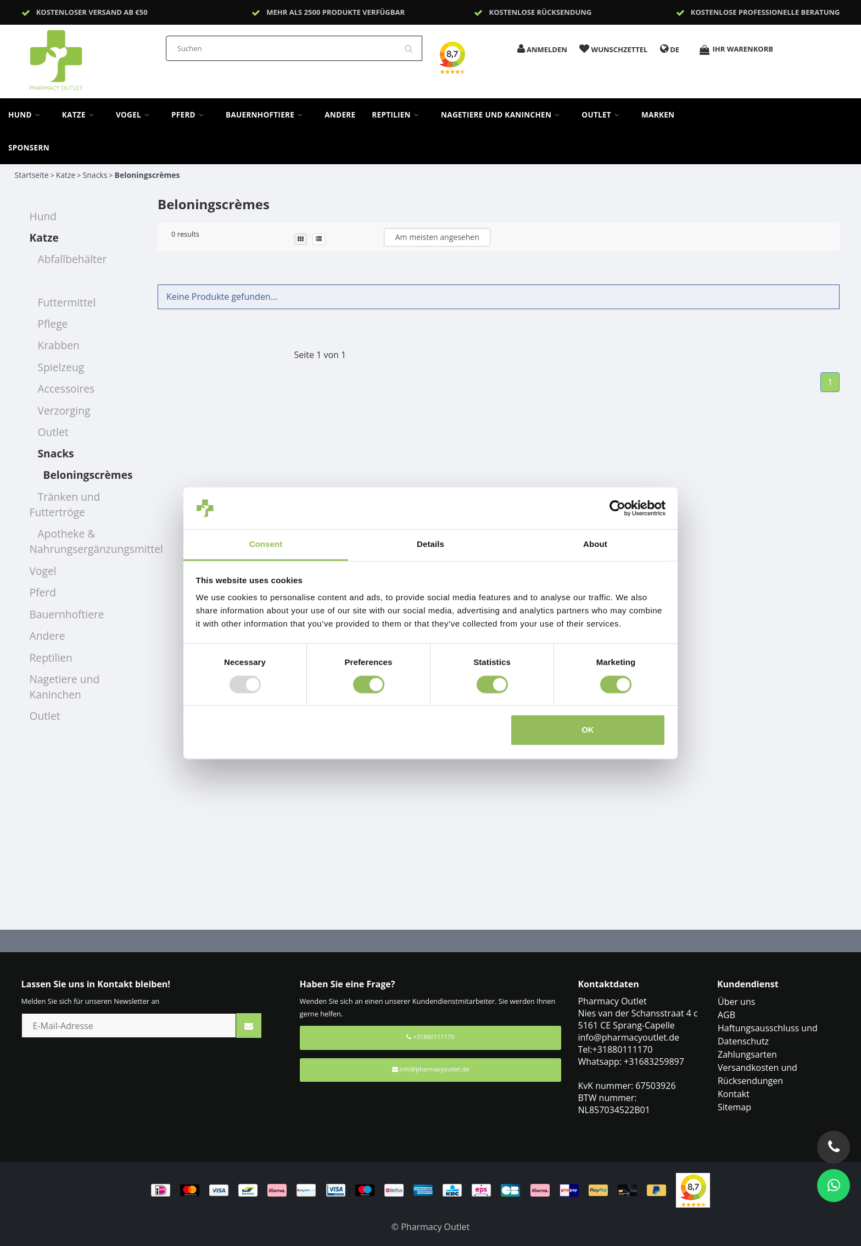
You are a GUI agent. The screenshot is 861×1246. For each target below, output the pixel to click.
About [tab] (595, 544)
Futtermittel (67, 302)
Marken (657, 115)
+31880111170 (430, 1036)
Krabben (59, 345)
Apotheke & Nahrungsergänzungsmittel (96, 541)
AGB (726, 1015)
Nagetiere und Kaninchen (503, 115)
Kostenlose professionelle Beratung (765, 12)
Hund (27, 115)
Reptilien (398, 115)
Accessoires (66, 388)
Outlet (603, 115)
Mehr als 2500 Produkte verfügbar (335, 12)
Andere (340, 115)
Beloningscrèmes (147, 175)
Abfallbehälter (72, 259)
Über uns (736, 1002)
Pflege (53, 323)
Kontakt (734, 1094)
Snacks (95, 175)
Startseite (32, 175)
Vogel (135, 115)
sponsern (28, 148)
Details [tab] (430, 544)
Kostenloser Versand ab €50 (92, 12)
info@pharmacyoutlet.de (430, 1069)
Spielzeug (61, 367)
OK (588, 730)
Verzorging (64, 410)
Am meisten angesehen (437, 237)
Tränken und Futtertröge (65, 504)
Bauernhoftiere (267, 115)
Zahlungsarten (747, 1054)
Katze (80, 115)
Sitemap (734, 1107)
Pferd (190, 115)
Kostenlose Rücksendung (540, 12)
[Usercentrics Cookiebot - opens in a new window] (617, 508)
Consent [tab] (266, 544)
